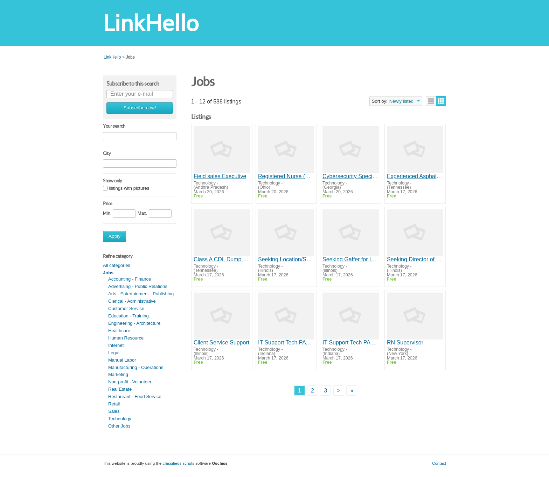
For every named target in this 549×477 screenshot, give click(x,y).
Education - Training (128, 315)
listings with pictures (129, 188)
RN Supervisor (405, 342)
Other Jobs (119, 426)
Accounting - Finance (129, 279)
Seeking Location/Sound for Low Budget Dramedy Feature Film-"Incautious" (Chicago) (286, 259)
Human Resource (126, 338)
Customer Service (126, 308)
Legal (113, 352)
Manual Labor (122, 360)
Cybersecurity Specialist (350, 176)
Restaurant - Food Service (134, 396)
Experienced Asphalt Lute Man (415, 176)
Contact (439, 463)
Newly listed (401, 101)
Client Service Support (221, 342)
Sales (114, 411)
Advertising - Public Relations (137, 286)
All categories (116, 265)
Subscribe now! (140, 107)
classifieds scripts (178, 463)
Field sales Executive (220, 176)
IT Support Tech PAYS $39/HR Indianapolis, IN (286, 342)
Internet (116, 345)
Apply (114, 236)
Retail (114, 404)
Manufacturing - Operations (136, 367)
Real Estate (120, 389)
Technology (119, 418)
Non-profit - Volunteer (130, 381)
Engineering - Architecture (134, 323)
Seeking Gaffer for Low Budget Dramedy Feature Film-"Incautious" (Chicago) (350, 259)
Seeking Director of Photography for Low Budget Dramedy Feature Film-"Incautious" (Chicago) (415, 259)
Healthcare (119, 330)
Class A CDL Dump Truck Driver (222, 259)
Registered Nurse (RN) (286, 176)
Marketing (118, 374)
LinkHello (151, 23)
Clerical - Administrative (132, 301)
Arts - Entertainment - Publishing (141, 293)
